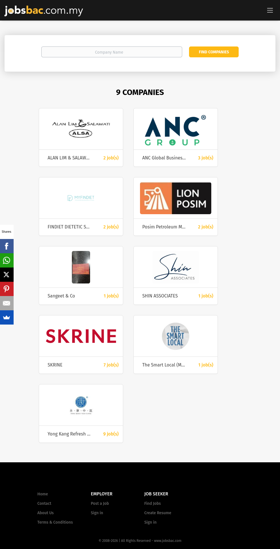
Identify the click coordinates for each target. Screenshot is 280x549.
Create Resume (157, 512)
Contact (44, 503)
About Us (45, 512)
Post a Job (100, 503)
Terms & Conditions (55, 522)
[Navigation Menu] (270, 10)
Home (42, 494)
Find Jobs (152, 503)
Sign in (97, 512)
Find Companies (214, 52)
